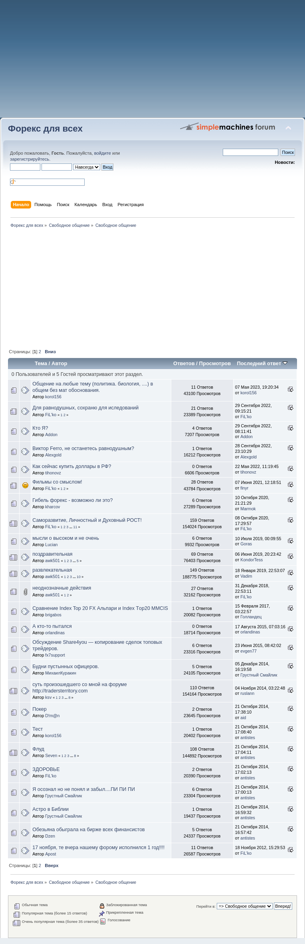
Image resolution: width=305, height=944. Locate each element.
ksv (48, 697)
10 (79, 577)
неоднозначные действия (61, 588)
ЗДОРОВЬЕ (45, 769)
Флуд (38, 749)
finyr (244, 488)
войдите (102, 153)
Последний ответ (262, 363)
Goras (246, 543)
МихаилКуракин (60, 673)
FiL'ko (50, 414)
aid (243, 717)
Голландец (250, 616)
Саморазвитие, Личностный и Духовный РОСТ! (87, 520)
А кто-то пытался (51, 626)
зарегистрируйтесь (29, 159)
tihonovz (53, 472)
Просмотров (215, 363)
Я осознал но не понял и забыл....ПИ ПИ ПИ (83, 789)
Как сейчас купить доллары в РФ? (71, 466)
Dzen (50, 836)
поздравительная (52, 554)
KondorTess (251, 559)
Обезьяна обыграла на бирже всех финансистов (88, 829)
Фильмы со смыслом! (57, 482)
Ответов (184, 363)
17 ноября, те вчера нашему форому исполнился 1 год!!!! (98, 847)
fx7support (55, 655)
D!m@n (52, 715)
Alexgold (53, 454)
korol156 (53, 396)
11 (75, 527)
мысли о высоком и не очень (65, 538)
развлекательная (52, 570)
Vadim (246, 576)
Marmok (247, 508)
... (71, 527)
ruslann (247, 693)
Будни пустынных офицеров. (65, 666)
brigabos (53, 614)
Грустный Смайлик (258, 675)
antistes (247, 737)
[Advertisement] (153, 62)
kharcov (52, 506)
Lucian (51, 544)
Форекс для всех (45, 129)
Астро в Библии (50, 809)
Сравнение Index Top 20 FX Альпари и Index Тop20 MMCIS (100, 608)
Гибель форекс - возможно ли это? (72, 500)
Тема (41, 363)
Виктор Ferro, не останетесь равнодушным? (83, 448)
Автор (59, 363)
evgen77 (248, 651)
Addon (51, 434)
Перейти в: (206, 906)
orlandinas (55, 632)
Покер (39, 709)
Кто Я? (40, 428)
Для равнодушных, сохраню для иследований (85, 408)
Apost (50, 854)
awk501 (52, 560)
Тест (37, 729)
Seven (51, 755)
